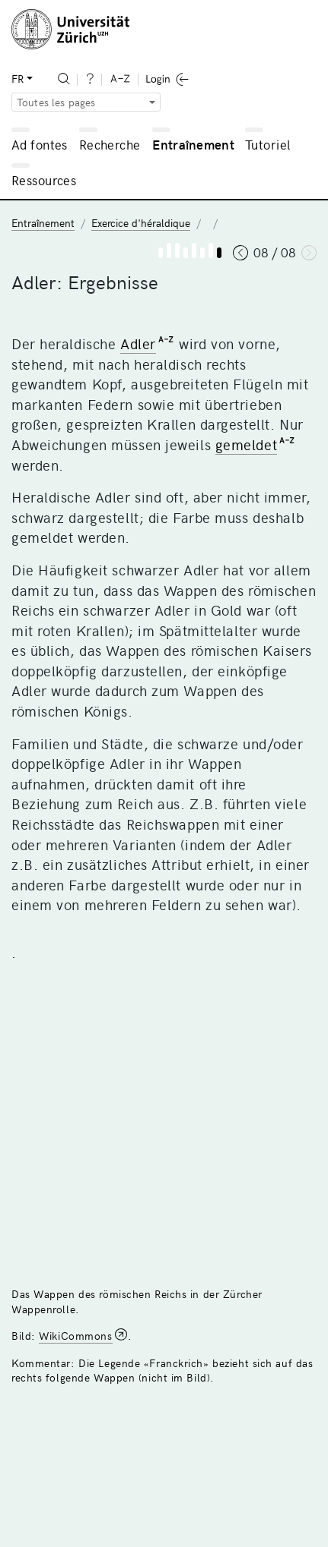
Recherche (110, 144)
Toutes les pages (56, 102)
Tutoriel (267, 144)
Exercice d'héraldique (140, 223)
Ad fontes (39, 144)
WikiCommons (75, 1335)
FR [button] (17, 78)
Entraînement (193, 144)
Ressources (43, 180)
